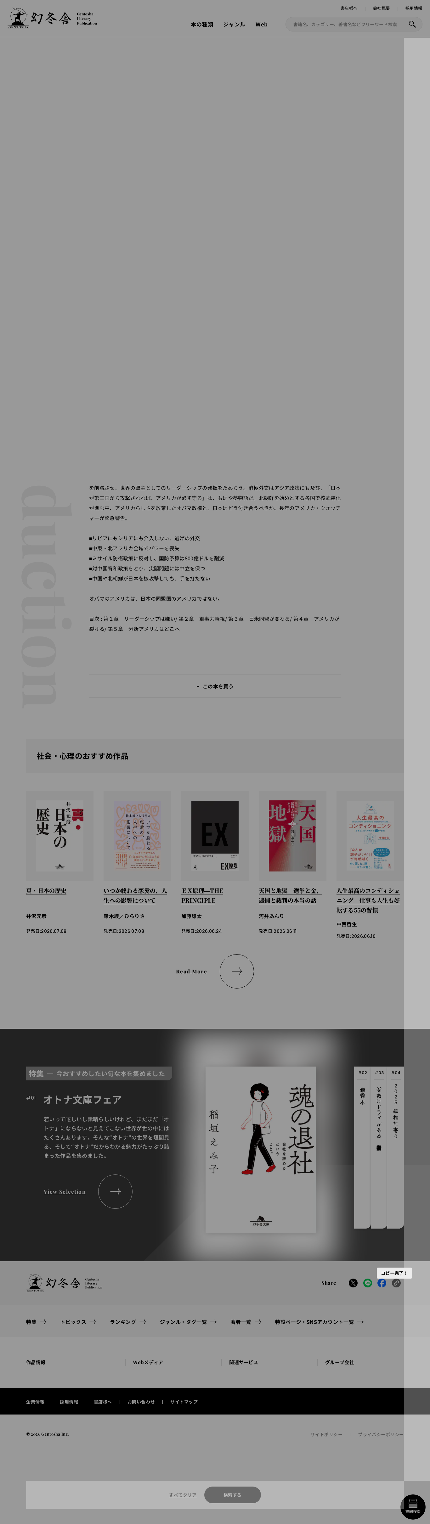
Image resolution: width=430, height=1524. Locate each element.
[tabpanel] (171, 1151)
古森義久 (215, 128)
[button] (99, 280)
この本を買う (218, 690)
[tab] (362, 1151)
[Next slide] (112, 254)
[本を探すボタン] (412, 24)
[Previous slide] (88, 254)
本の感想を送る (374, 322)
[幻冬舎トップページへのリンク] (52, 25)
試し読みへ (232, 74)
